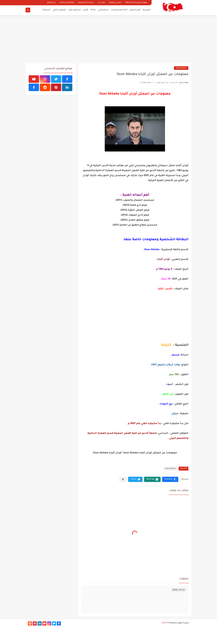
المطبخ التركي (59, 10)
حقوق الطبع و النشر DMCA (136, 3)
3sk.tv (164, 623)
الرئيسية (147, 10)
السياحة (46, 10)
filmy (93, 10)
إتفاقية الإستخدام (67, 3)
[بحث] (28, 10)
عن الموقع (51, 3)
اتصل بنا (101, 3)
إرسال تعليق (178, 590)
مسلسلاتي (103, 10)
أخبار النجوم (135, 10)
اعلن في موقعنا (115, 3)
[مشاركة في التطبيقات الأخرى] (123, 479)
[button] (170, 479)
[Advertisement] (108, 39)
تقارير (85, 10)
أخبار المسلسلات (119, 10)
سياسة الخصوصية (86, 3)
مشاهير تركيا (74, 10)
